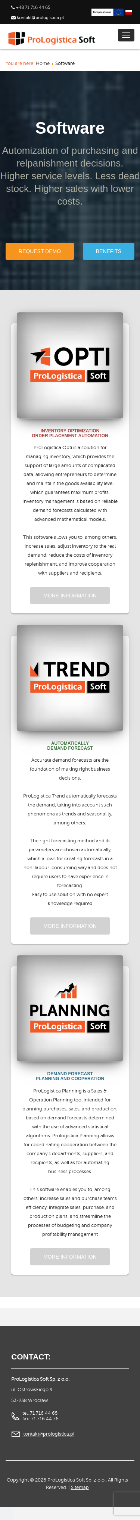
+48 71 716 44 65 (33, 7)
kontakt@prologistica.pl (40, 17)
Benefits (108, 251)
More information (70, 596)
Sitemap (80, 1487)
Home (43, 63)
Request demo (40, 251)
